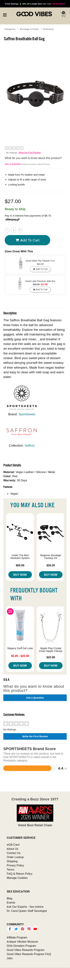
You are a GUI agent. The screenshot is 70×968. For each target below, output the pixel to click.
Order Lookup (15, 857)
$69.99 (20, 565)
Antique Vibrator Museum (22, 941)
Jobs (10, 958)
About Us (12, 848)
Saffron (30, 445)
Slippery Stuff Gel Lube (20, 648)
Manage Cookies (17, 878)
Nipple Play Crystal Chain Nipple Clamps (51, 650)
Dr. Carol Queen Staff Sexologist (27, 911)
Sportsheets (26, 414)
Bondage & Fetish (29, 29)
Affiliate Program (17, 937)
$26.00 (50, 565)
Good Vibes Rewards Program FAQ (29, 954)
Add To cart (27, 240)
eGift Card (13, 844)
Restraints (48, 29)
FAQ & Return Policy (19, 873)
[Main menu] (5, 14)
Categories (9, 29)
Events (11, 902)
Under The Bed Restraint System (20, 557)
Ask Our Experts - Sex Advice (25, 906)
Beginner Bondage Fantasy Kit (50, 557)
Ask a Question (13, 164)
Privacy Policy (15, 865)
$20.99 (50, 657)
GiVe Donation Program (21, 945)
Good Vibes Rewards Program (25, 950)
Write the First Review (30, 152)
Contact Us (13, 853)
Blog (9, 898)
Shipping (12, 861)
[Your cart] (63, 14)
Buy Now (20, 574)
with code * (35, 3)
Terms (10, 869)
